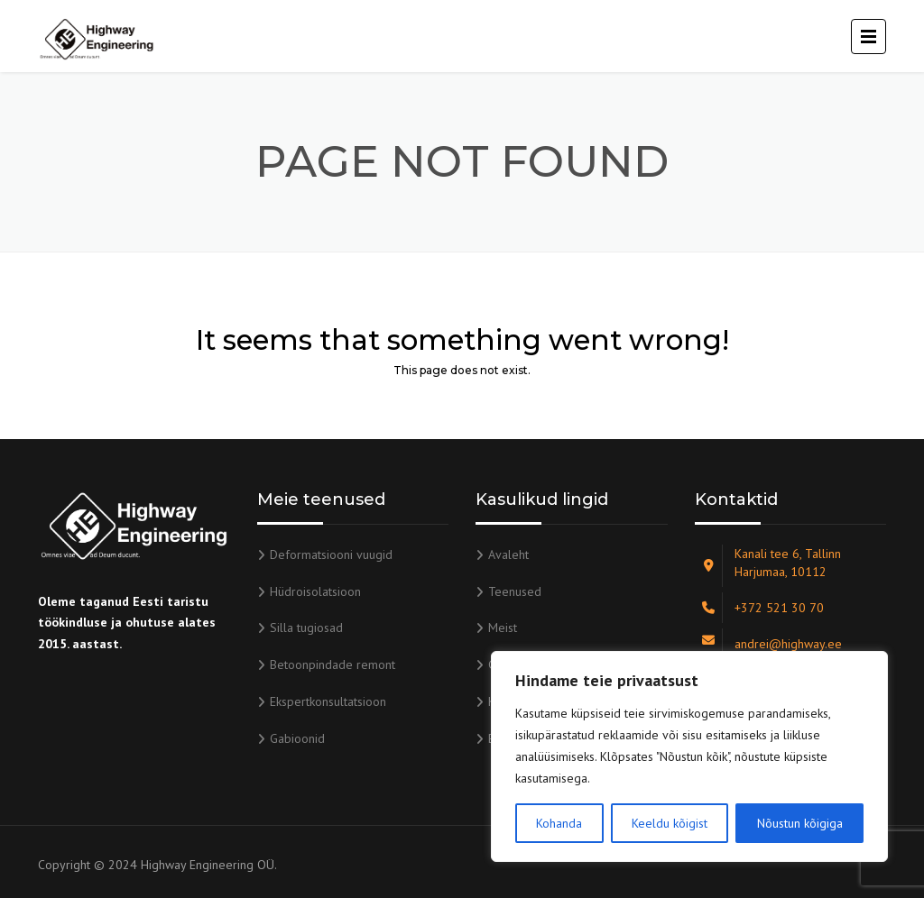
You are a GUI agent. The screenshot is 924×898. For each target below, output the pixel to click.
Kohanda (559, 823)
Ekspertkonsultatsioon (328, 701)
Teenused (514, 591)
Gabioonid (297, 738)
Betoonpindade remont (332, 664)
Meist (502, 627)
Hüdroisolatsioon (315, 591)
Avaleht (508, 554)
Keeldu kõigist (669, 823)
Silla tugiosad (306, 627)
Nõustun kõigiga (800, 823)
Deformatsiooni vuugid (331, 554)
